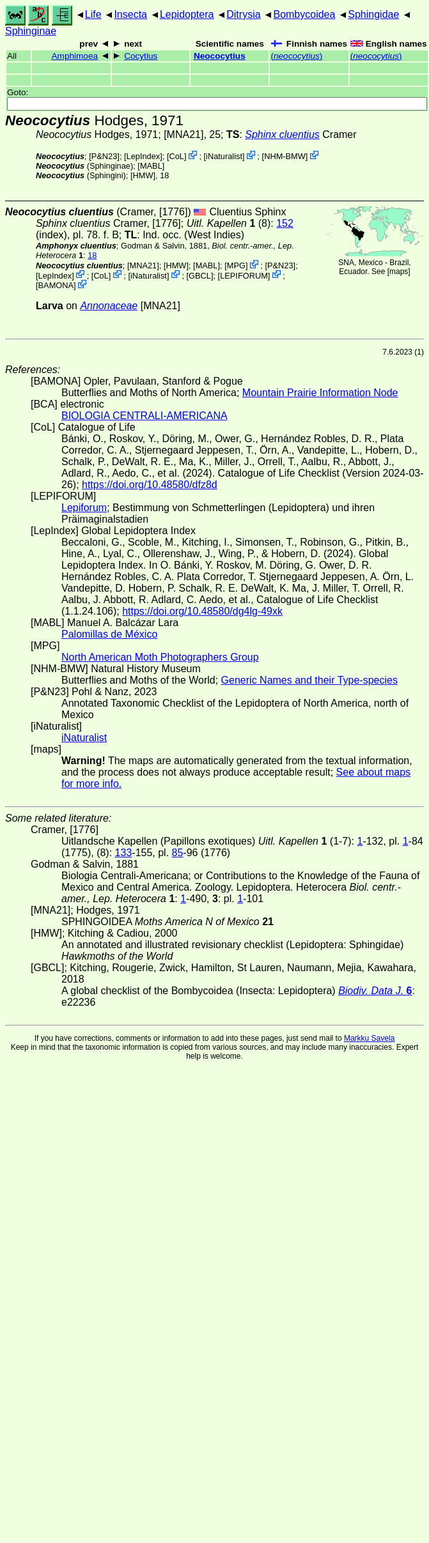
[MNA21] (183, 134)
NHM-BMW (285, 156)
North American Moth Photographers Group (160, 657)
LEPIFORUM (244, 275)
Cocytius (140, 56)
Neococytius (220, 56)
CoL (176, 156)
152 (284, 223)
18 (92, 255)
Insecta (130, 14)
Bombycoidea (304, 14)
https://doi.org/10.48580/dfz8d (149, 484)
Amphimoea (75, 56)
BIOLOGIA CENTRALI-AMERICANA (144, 415)
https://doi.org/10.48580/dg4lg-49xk (202, 611)
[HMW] (142, 175)
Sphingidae (373, 14)
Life (93, 14)
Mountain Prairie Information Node (320, 392)
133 (123, 852)
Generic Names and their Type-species (309, 680)
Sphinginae (30, 31)
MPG (236, 265)
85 (177, 852)
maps (398, 271)
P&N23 (104, 156)
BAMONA (56, 285)
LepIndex (143, 156)
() (296, 56)
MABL (151, 166)
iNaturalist (224, 156)
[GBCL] (200, 275)
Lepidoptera (187, 14)
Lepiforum (84, 507)
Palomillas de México (109, 634)
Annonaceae (108, 305)
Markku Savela (369, 1038)
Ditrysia (243, 14)
